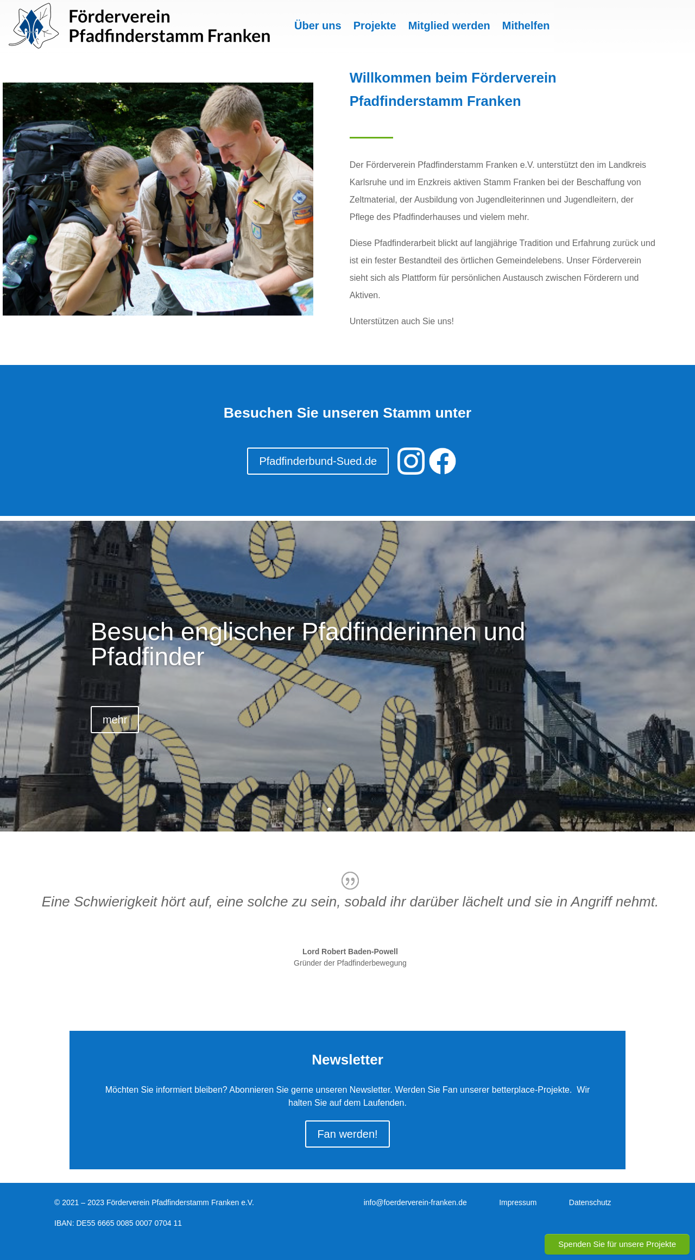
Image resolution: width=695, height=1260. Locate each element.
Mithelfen (526, 26)
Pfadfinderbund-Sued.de (318, 461)
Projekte (374, 26)
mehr (115, 720)
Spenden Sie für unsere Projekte (617, 1244)
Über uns (318, 26)
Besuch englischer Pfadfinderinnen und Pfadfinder (308, 644)
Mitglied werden (449, 26)
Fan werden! (347, 1134)
